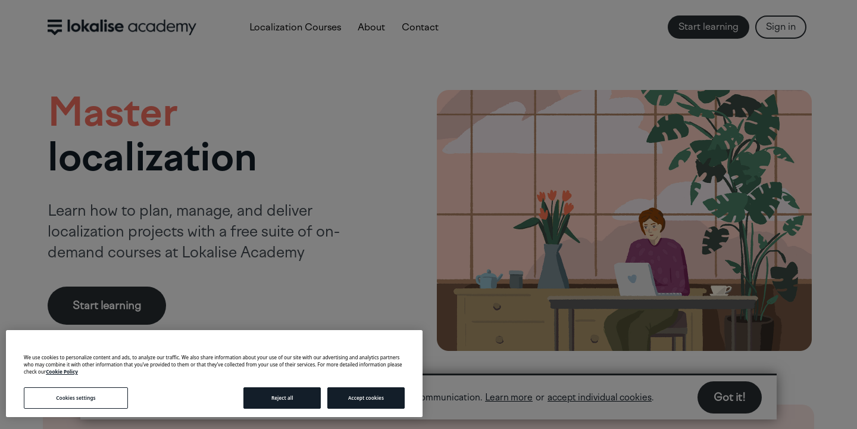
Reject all (282, 397)
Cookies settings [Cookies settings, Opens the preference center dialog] (75, 397)
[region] (214, 373)
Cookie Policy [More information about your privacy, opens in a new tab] (62, 371)
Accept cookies (366, 397)
